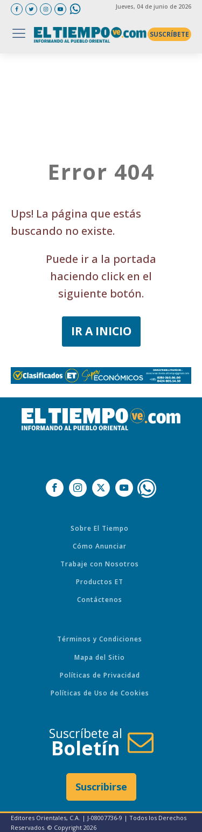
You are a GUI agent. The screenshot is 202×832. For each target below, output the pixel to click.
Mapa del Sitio (99, 657)
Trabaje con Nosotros (99, 563)
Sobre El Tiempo (100, 528)
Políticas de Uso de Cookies (100, 692)
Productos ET (99, 581)
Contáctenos (99, 599)
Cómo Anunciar (100, 546)
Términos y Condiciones (99, 638)
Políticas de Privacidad (100, 675)
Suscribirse (101, 786)
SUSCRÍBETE (169, 34)
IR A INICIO (101, 331)
